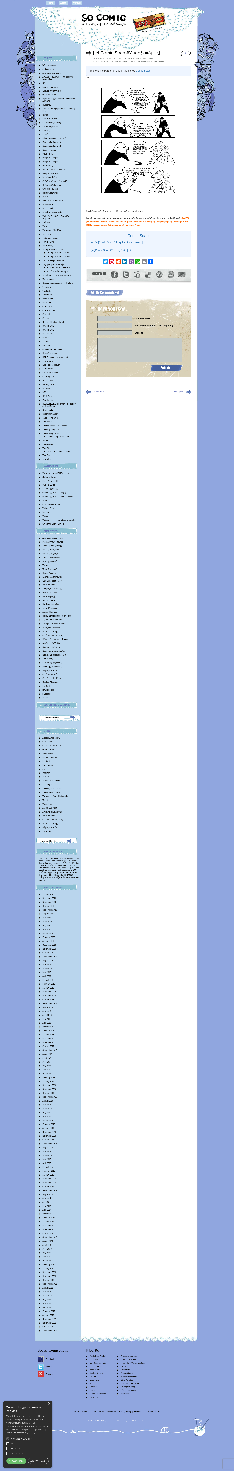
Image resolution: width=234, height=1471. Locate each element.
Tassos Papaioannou (51, 781)
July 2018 (46, 1011)
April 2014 (46, 1210)
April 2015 (46, 1163)
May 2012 (46, 1299)
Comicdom (47, 742)
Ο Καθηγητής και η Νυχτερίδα (55, 181)
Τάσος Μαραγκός (49, 608)
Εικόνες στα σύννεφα (51, 91)
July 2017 (46, 1058)
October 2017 (48, 1046)
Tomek (45, 440)
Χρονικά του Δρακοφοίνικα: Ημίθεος (57, 283)
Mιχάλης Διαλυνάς (50, 561)
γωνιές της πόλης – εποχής (54, 493)
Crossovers (47, 318)
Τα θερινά (46, 234)
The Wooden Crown (51, 792)
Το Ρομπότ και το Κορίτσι (53, 250)
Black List (46, 302)
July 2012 (46, 1292)
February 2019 (48, 984)
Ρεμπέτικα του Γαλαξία (52, 212)
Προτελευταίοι (48, 208)
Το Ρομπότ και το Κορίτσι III (59, 257)
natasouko (46, 694)
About (63, 3)
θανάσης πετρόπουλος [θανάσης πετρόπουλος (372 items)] (48, 865)
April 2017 (46, 1070)
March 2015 (47, 1167)
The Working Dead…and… (59, 436)
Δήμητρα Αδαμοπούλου (52, 538)
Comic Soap (47, 314)
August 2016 (47, 1101)
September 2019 (49, 957)
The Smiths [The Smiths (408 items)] (44, 867)
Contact (77, 3)
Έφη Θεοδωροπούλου (52, 581)
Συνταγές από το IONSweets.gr (55, 473)
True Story (47, 448)
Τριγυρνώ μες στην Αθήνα (53, 264)
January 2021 (48, 894)
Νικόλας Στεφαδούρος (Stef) (54, 655)
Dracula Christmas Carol (53, 322)
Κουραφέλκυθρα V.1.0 (51, 142)
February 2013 (48, 1264)
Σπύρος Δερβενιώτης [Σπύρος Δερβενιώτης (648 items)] (49, 872)
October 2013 (48, 1233)
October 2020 (48, 906)
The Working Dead (50, 433)
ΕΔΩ (187, 218)
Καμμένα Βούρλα (49, 119)
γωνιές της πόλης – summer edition (57, 496)
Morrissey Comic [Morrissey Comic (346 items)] (56, 863)
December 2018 (49, 992)
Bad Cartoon (47, 299)
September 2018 (49, 1003)
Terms (101, 1411)
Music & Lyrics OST (50, 481)
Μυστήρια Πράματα (50, 177)
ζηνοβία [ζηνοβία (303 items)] (67, 861)
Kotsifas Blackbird (50, 682)
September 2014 (49, 1190)
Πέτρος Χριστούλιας (50, 670)
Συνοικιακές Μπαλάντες (52, 230)
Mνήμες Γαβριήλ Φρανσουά (54, 169)
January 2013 (48, 1268)
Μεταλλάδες (47, 165)
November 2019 (49, 949)
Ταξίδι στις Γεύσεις (50, 238)
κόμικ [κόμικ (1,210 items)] (42, 880)
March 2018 (47, 1027)
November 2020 (49, 902)
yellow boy (47, 459)
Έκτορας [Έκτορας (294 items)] (70, 858)
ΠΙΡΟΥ (45, 197)
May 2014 (46, 1206)
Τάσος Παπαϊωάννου (51, 627)
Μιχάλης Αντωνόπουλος (52, 542)
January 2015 (48, 1175)
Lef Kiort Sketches (50, 373)
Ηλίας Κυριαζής (49, 596)
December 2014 (49, 1179)
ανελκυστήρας (48, 69)
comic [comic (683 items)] (62, 872)
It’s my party (47, 361)
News (44, 500)
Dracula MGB (48, 326)
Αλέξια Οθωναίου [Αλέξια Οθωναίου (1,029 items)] (63, 877)
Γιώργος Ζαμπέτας (50, 87)
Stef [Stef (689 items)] (67, 872)
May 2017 (46, 1066)
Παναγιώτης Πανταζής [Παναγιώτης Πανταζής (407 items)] (67, 865)
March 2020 (47, 933)
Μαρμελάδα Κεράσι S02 (52, 162)
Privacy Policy (125, 1411)
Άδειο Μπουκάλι (49, 65)
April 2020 (46, 929)
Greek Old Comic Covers (53, 524)
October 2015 (48, 1140)
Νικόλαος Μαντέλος (50, 604)
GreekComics (48, 749)
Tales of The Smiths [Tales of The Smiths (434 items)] (57, 867)
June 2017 (47, 1062)
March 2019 (47, 980)
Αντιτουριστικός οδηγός (52, 73)
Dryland (45, 338)
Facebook (50, 1359)
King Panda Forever (51, 365)
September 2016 (49, 1097)
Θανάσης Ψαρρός (50, 674)
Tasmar (45, 777)
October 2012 (48, 1280)
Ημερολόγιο (47, 105)
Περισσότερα (31, 1433)
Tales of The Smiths (50, 418)
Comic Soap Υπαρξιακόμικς (153, 61)
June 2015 (47, 1155)
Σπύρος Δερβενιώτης (51, 557)
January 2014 (48, 1222)
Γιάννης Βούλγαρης (50, 550)
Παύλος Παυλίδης (50, 631)
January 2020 (48, 941)
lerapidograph (48, 377)
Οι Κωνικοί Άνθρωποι (51, 185)
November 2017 (49, 1042)
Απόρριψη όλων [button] (38, 1461)
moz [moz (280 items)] (40, 858)
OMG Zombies (48, 396)
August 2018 (47, 1007)
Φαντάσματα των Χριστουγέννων (56, 275)
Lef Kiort (46, 686)
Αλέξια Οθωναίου (49, 612)
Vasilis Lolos (47, 804)
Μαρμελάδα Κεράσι (50, 158)
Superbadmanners (50, 414)
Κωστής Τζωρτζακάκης (52, 663)
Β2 (43, 83)
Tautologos (47, 784)
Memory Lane (48, 384)
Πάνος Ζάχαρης (49, 573)
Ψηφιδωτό (46, 287)
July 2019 (46, 964)
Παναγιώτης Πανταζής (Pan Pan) (56, 616)
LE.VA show (47, 369)
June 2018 (47, 1015)
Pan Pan (46, 773)
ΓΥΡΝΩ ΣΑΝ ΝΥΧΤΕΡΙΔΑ (58, 267)
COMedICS (47, 306)
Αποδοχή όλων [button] (16, 1461)
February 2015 (48, 1171)
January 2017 (48, 1081)
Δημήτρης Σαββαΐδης (51, 643)
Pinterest (49, 1374)
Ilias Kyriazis (47, 753)
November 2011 (49, 1323)
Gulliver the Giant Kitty (52, 349)
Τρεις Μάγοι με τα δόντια (53, 260)
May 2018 (46, 1019)
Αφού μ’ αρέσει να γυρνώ (58, 271)
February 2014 (48, 1218)
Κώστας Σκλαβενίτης (51, 647)
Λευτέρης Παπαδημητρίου (53, 624)
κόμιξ (106, 61)
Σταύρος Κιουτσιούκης (52, 589)
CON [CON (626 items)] (75, 870)
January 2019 (48, 988)
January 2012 (48, 1315)
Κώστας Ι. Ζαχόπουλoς (52, 577)
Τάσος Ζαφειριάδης (50, 569)
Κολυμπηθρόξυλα (50, 126)
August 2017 (47, 1054)
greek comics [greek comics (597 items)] (45, 870)
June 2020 (47, 921)
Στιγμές (45, 226)
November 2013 (49, 1229)
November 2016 (49, 1089)
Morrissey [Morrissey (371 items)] (76, 863)
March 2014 (47, 1214)
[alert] (27, 1434)
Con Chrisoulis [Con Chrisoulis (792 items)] (56, 875)
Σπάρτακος (47, 222)
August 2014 (47, 1194)
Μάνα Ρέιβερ (47, 154)
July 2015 (46, 1151)
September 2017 (49, 1050)
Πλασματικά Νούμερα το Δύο (54, 201)
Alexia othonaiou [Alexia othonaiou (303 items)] (56, 861)
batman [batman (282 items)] (63, 858)
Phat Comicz (47, 400)
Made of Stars (48, 380)
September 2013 (49, 1237)
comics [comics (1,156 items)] (76, 877)
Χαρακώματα (48, 279)
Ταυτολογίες (47, 246)
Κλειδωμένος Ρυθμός (51, 123)
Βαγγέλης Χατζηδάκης (51, 666)
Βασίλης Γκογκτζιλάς (51, 553)
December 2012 (49, 1272)
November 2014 (49, 1183)
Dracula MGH (48, 334)
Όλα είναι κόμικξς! (50, 189)
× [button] (49, 1403)
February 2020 (48, 937)
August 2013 (47, 1241)
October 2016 (48, 1093)
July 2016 (46, 1105)
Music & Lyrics (48, 485)
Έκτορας (46, 565)
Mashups (46, 512)
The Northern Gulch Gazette (54, 426)
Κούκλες (46, 130)
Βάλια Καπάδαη (49, 585)
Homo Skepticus (49, 353)
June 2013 (47, 1249)
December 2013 (49, 1225)
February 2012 (48, 1311)
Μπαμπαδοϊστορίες (50, 173)
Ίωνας (45, 115)
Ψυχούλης (46, 291)
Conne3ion (141, 1421)
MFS (44, 392)
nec (44, 769)
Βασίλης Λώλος (49, 600)
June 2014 (47, 1202)
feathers (45, 341)
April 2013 (46, 1257)
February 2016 (48, 1124)
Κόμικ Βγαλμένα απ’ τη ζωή (54, 138)
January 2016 (48, 1128)
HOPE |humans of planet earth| (55, 357)
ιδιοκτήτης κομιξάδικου (119, 61)
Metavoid (46, 388)
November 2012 (49, 1276)
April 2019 (46, 976)
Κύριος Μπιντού (49, 150)
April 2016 (46, 1116)
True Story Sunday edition (58, 451)
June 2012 (47, 1296)
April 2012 (46, 1303)
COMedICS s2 (48, 310)
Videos (45, 516)
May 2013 (46, 1253)
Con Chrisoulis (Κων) (51, 678)
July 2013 (46, 1245)
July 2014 (46, 1198)
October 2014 (48, 1186)
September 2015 (49, 1144)
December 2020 (49, 898)
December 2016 (49, 1085)
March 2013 (47, 1260)
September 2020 (49, 910)
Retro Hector (47, 410)
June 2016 (47, 1109)
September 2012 (49, 1284)
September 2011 (49, 1331)
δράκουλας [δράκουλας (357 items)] (67, 863)
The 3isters (47, 422)
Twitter (49, 1367)
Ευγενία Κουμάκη (49, 592)
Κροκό (45, 134)
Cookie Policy (112, 1411)
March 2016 (47, 1120)
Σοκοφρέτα (47, 831)
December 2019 (49, 945)
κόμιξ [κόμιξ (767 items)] (46, 875)
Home (50, 3)
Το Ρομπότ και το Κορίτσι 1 (59, 253)
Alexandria (47, 295)
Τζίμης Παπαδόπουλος (52, 620)
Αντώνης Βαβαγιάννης (52, 546)
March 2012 (47, 1307)
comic (100, 61)
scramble (131, 1421)
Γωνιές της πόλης (50, 489)
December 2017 (49, 1038)
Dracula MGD (48, 330)
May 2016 (46, 1112)
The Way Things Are (51, 429)
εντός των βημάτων (50, 95)
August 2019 (47, 960)
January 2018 (48, 1034)
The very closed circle (51, 788)
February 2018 (48, 1031)
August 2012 (47, 1288)
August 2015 (47, 1147)
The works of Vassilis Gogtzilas (55, 796)
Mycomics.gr (47, 765)
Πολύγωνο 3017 (49, 204)
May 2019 (46, 972)
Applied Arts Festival (51, 738)
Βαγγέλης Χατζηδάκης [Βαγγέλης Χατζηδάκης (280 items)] (51, 858)
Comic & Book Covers (51, 504)
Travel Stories (48, 444)
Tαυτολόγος (47, 659)
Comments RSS (153, 1411)
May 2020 (46, 925)
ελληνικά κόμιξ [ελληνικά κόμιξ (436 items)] (73, 867)
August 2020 (47, 914)
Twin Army (46, 455)
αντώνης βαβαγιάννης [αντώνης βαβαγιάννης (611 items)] (62, 870)
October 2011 (48, 1327)
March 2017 (47, 1073)
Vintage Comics (49, 508)
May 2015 (46, 1159)
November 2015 (49, 1136)
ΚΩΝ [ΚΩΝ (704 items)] (72, 872)
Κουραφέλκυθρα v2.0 (51, 146)
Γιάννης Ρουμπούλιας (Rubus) (55, 639)
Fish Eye (46, 345)
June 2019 (47, 968)
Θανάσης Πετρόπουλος (52, 635)
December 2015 (49, 1132)
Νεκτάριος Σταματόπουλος (53, 651)
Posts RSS (138, 1411)
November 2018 (49, 996)
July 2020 (46, 918)
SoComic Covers (49, 477)
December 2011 (49, 1319)
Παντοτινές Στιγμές (50, 193)
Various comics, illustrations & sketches (59, 520)
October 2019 (48, 953)
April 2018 (46, 1023)
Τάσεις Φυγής (48, 242)
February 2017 (48, 1077)
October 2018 (48, 999)
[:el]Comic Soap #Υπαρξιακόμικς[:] (128, 52)
